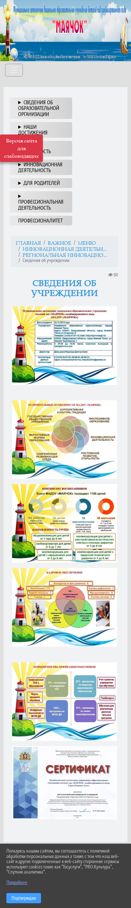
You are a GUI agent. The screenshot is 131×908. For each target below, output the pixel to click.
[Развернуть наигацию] (14, 70)
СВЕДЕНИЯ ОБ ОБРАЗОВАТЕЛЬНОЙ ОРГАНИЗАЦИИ (38, 108)
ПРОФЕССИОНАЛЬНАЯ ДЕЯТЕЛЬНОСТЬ (41, 204)
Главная (28, 243)
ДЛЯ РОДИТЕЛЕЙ (42, 183)
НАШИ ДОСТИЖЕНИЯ (33, 130)
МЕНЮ (87, 243)
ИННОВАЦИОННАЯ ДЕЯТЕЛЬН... (65, 249)
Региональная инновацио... (65, 255)
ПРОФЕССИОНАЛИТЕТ (40, 220)
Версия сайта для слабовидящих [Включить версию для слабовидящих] (21, 148)
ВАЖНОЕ (59, 243)
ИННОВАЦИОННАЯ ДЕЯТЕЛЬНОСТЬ (40, 167)
